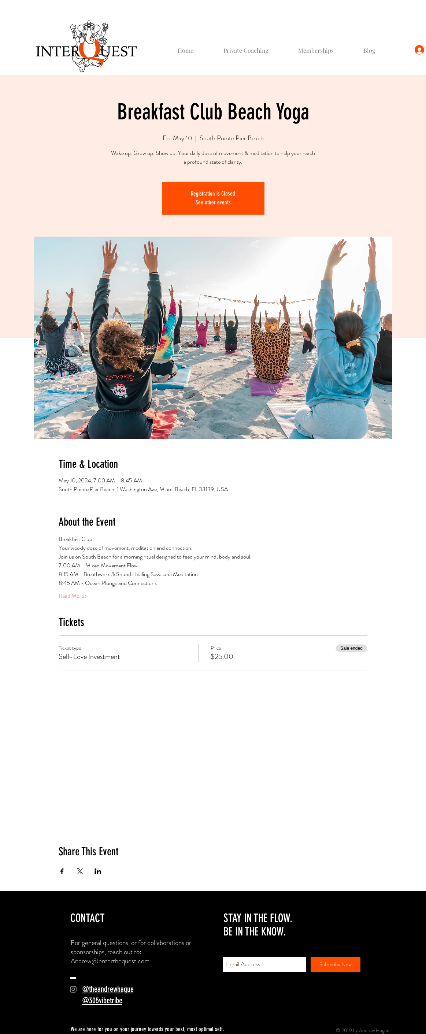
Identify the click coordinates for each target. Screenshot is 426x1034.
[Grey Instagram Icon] (73, 989)
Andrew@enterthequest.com (110, 961)
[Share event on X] (80, 871)
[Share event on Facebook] (62, 871)
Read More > (73, 596)
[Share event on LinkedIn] (98, 871)
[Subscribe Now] (335, 964)
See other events (213, 202)
